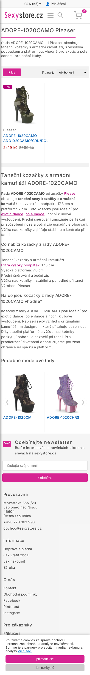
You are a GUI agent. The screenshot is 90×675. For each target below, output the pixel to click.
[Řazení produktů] (71, 72)
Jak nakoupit (14, 561)
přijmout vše (44, 659)
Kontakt (9, 588)
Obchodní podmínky (20, 594)
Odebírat (45, 478)
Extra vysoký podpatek (20, 265)
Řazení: (48, 72)
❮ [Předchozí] (7, 401)
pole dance (35, 214)
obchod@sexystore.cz (22, 528)
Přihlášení (58, 4)
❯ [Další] (83, 401)
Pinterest (11, 606)
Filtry (11, 72)
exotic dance (12, 214)
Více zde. (25, 651)
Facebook (11, 600)
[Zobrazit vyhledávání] (59, 15)
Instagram (11, 613)
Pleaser (70, 193)
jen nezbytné (45, 668)
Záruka (9, 567)
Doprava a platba (17, 549)
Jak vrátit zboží (16, 555)
